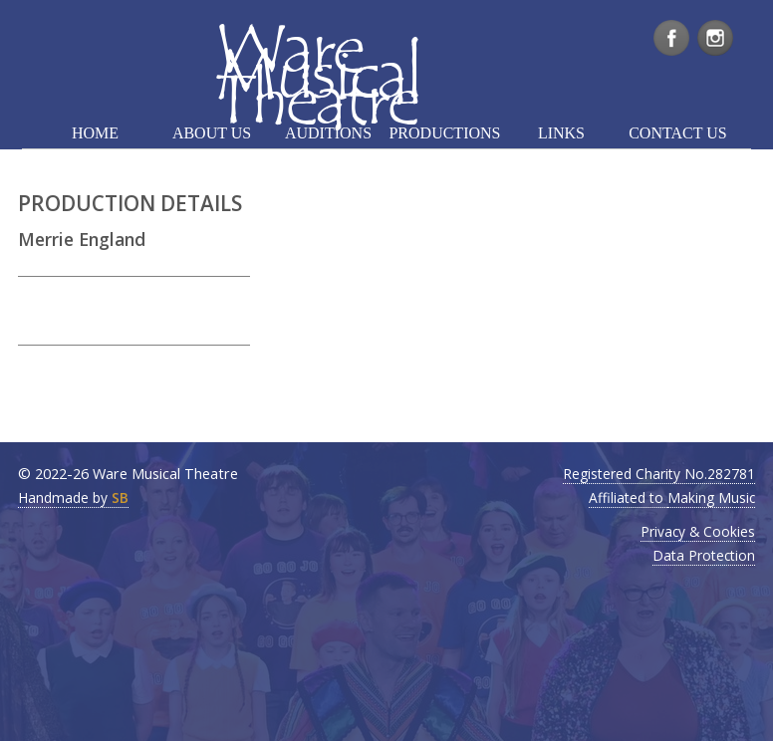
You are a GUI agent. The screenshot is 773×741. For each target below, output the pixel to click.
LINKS (561, 132)
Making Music (711, 497)
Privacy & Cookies (698, 531)
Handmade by (73, 497)
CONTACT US (677, 132)
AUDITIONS (328, 132)
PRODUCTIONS (444, 132)
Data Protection (703, 555)
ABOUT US (211, 132)
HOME (95, 132)
